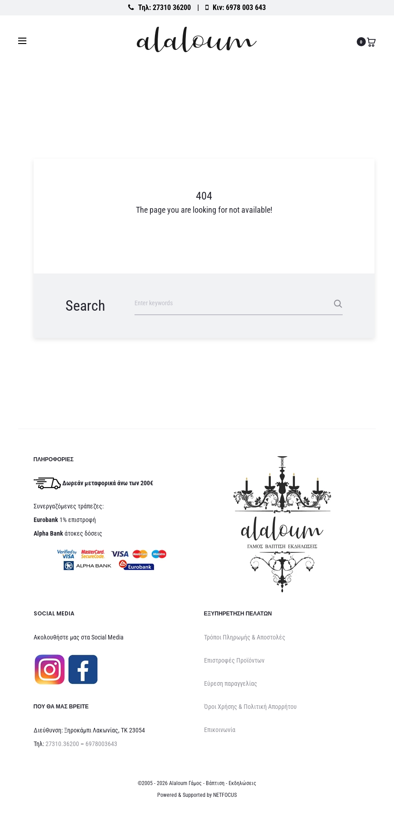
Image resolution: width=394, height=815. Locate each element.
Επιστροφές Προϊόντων (234, 660)
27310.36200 (62, 743)
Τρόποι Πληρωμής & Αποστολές (244, 637)
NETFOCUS (225, 795)
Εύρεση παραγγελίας (230, 683)
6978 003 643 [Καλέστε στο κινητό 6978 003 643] (246, 7)
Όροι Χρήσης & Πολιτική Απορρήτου (250, 706)
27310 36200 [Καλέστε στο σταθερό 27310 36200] (172, 7)
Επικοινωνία (219, 729)
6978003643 (101, 743)
